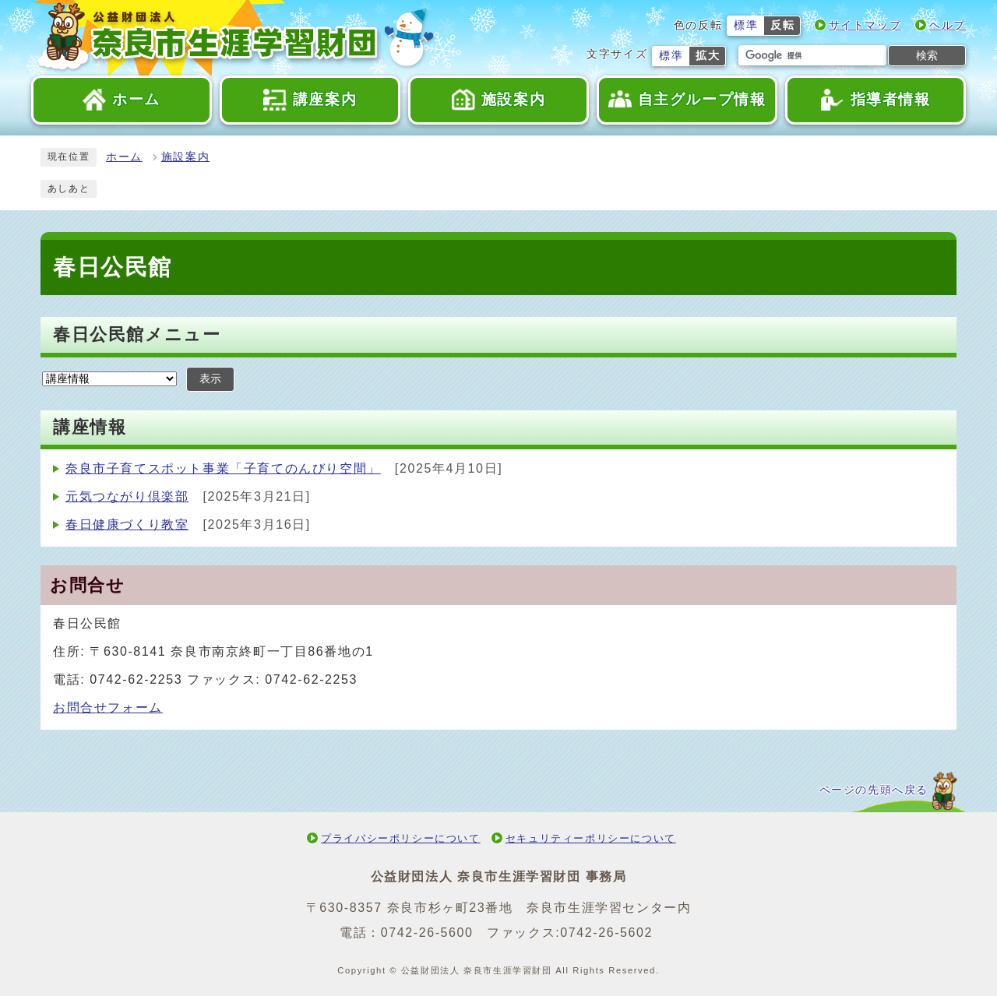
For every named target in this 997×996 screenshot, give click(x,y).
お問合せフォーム (108, 707)
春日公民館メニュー (136, 334)
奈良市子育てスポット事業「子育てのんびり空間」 (223, 468)
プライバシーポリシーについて (400, 838)
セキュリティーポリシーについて (591, 838)
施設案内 (185, 157)
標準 (746, 25)
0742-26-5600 (427, 932)
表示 (210, 379)
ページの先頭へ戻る (873, 790)
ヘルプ (947, 25)
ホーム (124, 157)
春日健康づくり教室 (126, 524)
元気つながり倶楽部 (126, 496)
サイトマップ (865, 25)
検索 (927, 55)
